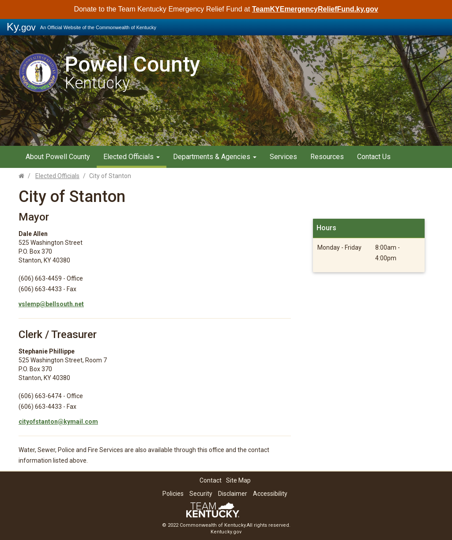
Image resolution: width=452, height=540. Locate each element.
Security (200, 493)
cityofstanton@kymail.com (58, 421)
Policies (173, 493)
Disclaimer (232, 493)
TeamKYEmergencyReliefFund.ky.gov (315, 9)
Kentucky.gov (226, 532)
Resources (327, 156)
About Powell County (58, 156)
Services (283, 156)
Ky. (21, 27)
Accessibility (270, 493)
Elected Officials (131, 156)
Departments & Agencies (214, 156)
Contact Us (374, 156)
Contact (211, 480)
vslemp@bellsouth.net (51, 304)
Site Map (238, 480)
